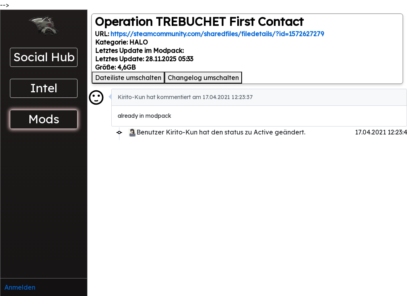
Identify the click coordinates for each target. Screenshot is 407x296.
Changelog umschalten (203, 78)
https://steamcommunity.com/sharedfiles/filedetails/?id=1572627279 (217, 34)
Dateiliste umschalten (128, 78)
